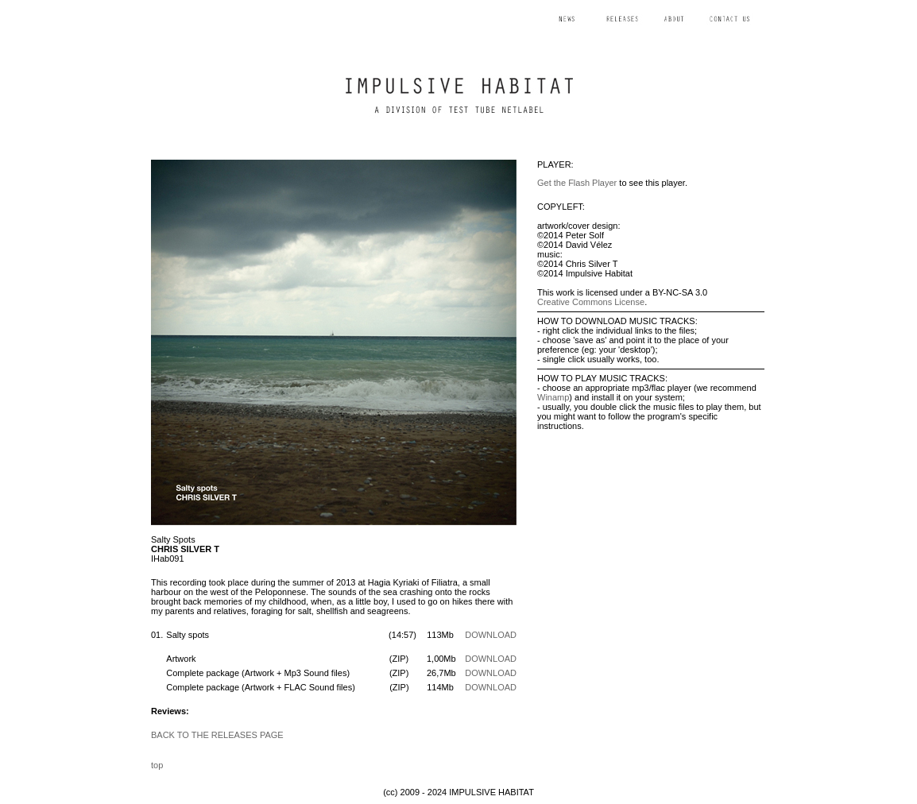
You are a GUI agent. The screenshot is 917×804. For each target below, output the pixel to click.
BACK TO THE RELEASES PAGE (217, 735)
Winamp (553, 397)
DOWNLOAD (491, 635)
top (157, 765)
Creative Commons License (590, 302)
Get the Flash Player (577, 182)
